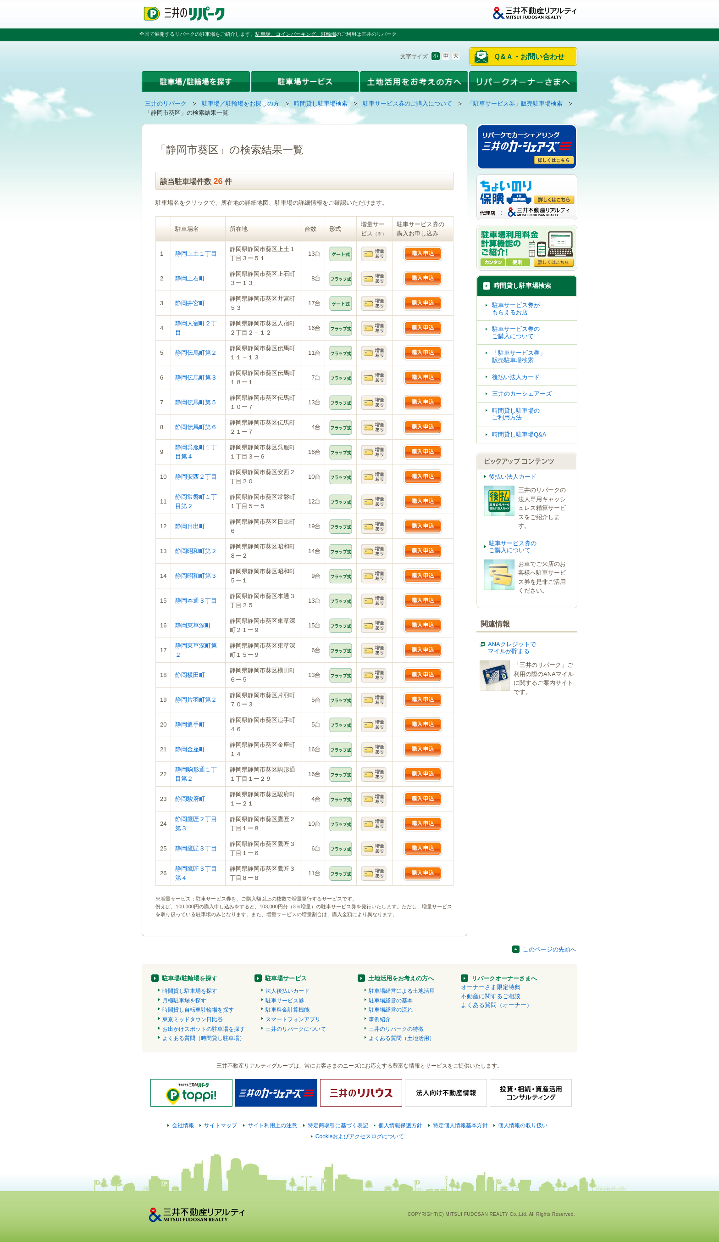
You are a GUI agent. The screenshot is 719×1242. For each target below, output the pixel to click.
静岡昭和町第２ (196, 551)
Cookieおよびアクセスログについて (359, 1136)
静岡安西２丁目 (196, 476)
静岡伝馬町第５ (196, 402)
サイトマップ (220, 1125)
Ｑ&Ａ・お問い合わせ (528, 57)
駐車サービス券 (284, 1000)
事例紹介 (380, 1019)
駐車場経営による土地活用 (402, 991)
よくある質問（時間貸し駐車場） (203, 1038)
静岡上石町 (190, 278)
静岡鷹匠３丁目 (196, 848)
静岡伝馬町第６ (196, 427)
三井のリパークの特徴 (396, 1029)
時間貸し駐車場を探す (189, 991)
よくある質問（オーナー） (496, 1004)
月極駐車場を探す (184, 1000)
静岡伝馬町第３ (196, 377)
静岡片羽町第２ (196, 699)
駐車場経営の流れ (391, 1010)
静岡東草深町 (193, 625)
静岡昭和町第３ (196, 575)
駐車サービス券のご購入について (407, 103)
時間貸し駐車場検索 (321, 103)
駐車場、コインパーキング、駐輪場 (295, 34)
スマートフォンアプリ (293, 1019)
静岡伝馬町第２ (196, 352)
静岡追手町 (190, 724)
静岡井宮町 (190, 303)
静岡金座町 (190, 749)
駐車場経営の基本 (391, 1000)
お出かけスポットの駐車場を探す (203, 1029)
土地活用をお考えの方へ (401, 978)
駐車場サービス (286, 978)
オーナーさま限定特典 (490, 987)
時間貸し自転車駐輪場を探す (198, 1010)
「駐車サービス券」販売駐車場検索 (515, 103)
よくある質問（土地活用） (402, 1038)
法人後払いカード (287, 991)
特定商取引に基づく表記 (338, 1125)
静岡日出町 (190, 526)
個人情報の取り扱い (523, 1125)
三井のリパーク (166, 103)
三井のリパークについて (295, 1029)
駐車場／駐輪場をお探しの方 (240, 103)
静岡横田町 (190, 674)
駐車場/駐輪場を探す (189, 978)
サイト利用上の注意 (272, 1125)
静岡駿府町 (190, 798)
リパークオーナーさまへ (504, 978)
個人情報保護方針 (400, 1125)
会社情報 (183, 1125)
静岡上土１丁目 (196, 253)
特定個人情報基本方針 (460, 1125)
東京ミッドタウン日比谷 (192, 1019)
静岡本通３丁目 (196, 600)
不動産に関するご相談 (490, 996)
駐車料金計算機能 (287, 1010)
